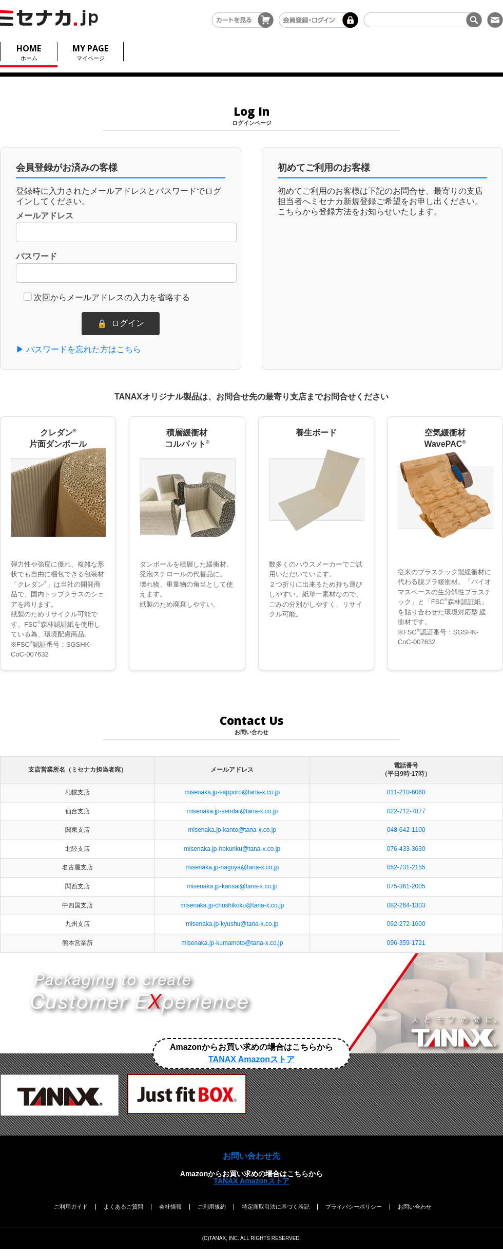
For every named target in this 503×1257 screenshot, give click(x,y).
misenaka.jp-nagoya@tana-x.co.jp (232, 867)
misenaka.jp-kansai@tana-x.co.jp (232, 886)
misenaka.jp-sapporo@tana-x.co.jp (232, 792)
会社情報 (170, 1207)
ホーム (28, 51)
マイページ (90, 51)
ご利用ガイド (71, 1207)
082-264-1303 (406, 905)
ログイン (120, 324)
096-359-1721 (406, 942)
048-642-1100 (406, 829)
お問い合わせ (415, 1207)
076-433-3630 (406, 848)
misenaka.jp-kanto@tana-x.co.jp (232, 829)
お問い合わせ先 (251, 1156)
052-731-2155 (406, 867)
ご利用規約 (212, 1207)
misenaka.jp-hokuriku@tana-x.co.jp (232, 848)
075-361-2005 (406, 886)
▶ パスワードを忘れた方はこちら (78, 349)
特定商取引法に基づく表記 (275, 1207)
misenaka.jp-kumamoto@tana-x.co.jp (232, 942)
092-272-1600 (406, 923)
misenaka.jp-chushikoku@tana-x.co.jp (232, 905)
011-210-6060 (406, 792)
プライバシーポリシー (353, 1207)
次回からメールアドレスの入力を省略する (112, 298)
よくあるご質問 (123, 1207)
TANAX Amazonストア (251, 1181)
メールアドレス (44, 216)
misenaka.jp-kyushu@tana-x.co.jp (232, 923)
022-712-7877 (406, 811)
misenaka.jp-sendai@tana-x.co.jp (232, 811)
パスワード (36, 256)
